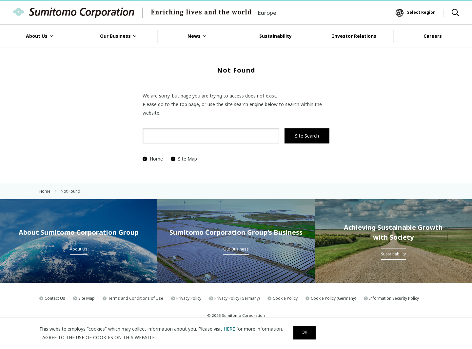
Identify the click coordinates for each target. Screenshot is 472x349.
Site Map (184, 159)
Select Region (421, 12)
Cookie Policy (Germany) (333, 298)
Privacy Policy (188, 298)
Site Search (307, 136)
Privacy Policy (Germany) (237, 298)
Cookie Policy (285, 298)
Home (153, 159)
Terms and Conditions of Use (135, 298)
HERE (229, 328)
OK (307, 332)
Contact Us (55, 298)
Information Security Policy (394, 298)
